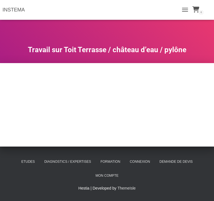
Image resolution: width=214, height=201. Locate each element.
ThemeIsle (127, 188)
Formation (110, 162)
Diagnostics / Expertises (67, 162)
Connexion (140, 162)
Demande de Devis (176, 162)
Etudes (28, 162)
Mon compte (107, 176)
